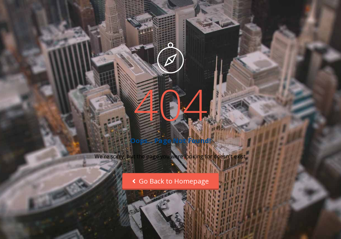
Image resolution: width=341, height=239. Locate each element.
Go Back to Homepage (170, 181)
